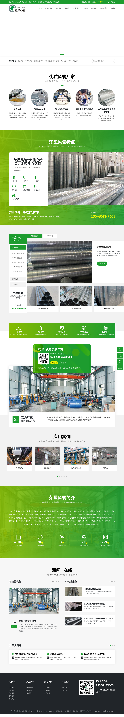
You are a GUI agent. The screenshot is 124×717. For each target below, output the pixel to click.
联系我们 (11, 702)
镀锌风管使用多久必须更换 (94, 658)
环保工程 (64, 694)
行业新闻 (47, 694)
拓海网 (112, 715)
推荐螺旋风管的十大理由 (93, 596)
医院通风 (47, 471)
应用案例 (94, 10)
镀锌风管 (58, 10)
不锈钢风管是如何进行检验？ (26, 658)
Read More (102, 267)
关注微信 (111, 2)
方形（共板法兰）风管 (63, 64)
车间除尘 (104, 471)
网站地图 (98, 715)
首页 (40, 10)
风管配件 (67, 10)
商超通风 (19, 471)
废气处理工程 (76, 471)
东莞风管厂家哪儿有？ (28, 625)
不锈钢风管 (48, 10)
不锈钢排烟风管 (18, 261)
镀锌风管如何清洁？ (57, 658)
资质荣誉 (11, 694)
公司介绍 (11, 691)
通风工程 (64, 691)
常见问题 (47, 697)
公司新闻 (47, 691)
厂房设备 (11, 697)
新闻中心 (103, 10)
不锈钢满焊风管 (18, 257)
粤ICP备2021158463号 (46, 715)
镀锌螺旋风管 (38, 64)
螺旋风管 (20, 64)
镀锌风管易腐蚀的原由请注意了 (96, 614)
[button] (57, 57)
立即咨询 (55, 363)
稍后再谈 (66, 363)
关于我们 (112, 10)
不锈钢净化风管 (18, 266)
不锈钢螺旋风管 (50, 64)
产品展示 (76, 10)
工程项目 (85, 10)
